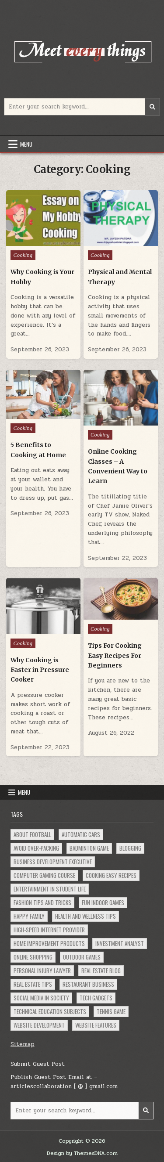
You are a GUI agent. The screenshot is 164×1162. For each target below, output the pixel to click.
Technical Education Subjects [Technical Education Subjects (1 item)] (50, 1011)
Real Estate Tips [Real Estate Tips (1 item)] (33, 984)
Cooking (22, 255)
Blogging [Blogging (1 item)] (130, 848)
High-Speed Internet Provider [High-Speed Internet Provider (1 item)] (49, 929)
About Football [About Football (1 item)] (32, 834)
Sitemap (22, 1044)
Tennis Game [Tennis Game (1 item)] (111, 1011)
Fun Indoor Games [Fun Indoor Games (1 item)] (103, 902)
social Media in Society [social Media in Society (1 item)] (41, 997)
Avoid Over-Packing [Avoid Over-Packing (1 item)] (36, 848)
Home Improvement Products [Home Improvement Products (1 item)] (49, 943)
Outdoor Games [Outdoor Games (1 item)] (82, 957)
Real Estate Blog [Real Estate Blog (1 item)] (101, 970)
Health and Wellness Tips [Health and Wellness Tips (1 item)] (85, 916)
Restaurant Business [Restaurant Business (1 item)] (88, 984)
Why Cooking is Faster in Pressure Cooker (39, 670)
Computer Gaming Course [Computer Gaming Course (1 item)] (44, 875)
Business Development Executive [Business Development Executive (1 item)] (53, 861)
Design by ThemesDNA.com (82, 1153)
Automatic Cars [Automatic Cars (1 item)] (81, 834)
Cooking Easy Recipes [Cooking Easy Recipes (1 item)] (111, 875)
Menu (26, 144)
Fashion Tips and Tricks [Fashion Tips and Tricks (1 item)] (42, 902)
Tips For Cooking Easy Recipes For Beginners (115, 655)
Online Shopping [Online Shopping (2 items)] (33, 957)
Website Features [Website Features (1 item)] (95, 1025)
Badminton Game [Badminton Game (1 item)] (89, 848)
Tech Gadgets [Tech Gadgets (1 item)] (96, 997)
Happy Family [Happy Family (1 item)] (29, 916)
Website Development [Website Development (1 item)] (39, 1025)
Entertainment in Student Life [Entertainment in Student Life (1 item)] (50, 888)
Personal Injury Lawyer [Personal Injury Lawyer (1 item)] (42, 970)
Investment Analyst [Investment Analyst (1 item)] (119, 943)
